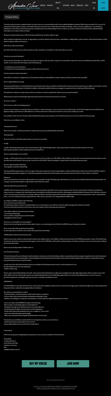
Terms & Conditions (43, 389)
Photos (50, 5)
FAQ (74, 389)
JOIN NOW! (73, 364)
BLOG (73, 5)
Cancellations (67, 389)
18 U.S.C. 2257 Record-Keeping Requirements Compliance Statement (55, 387)
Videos (42, 5)
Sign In (94, 5)
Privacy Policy (56, 389)
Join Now (103, 5)
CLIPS (86, 5)
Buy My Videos (38, 364)
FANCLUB (79, 5)
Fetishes (66, 5)
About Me (57, 5)
